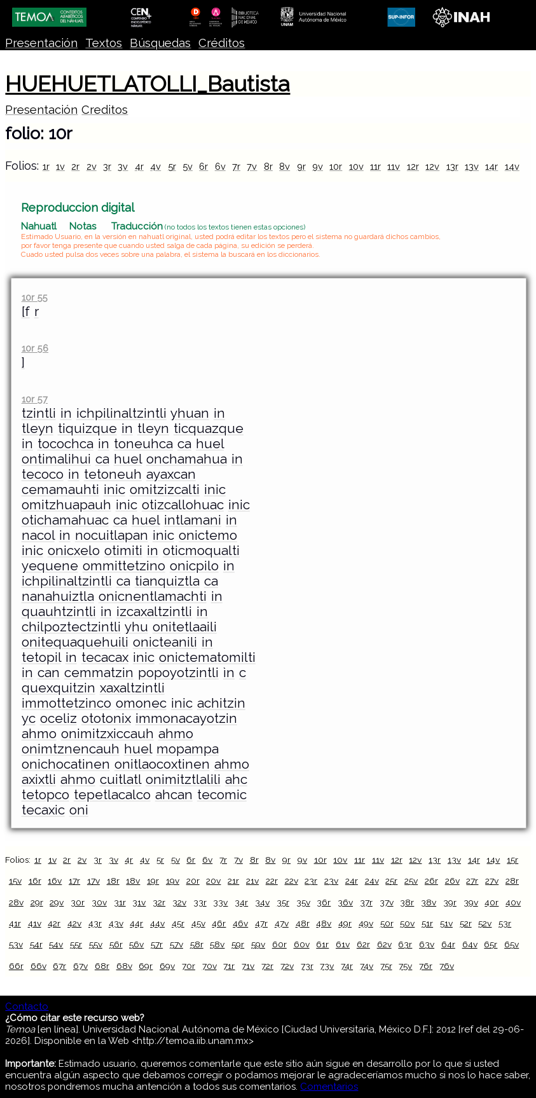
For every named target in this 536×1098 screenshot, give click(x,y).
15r (512, 859)
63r (405, 944)
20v (213, 880)
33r (200, 902)
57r (157, 944)
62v (384, 944)
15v (15, 880)
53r (504, 923)
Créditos (221, 43)
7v (252, 166)
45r (178, 923)
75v (405, 966)
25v (411, 880)
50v (407, 923)
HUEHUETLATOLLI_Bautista (147, 84)
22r (272, 880)
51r (427, 923)
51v (446, 923)
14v (512, 166)
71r (229, 966)
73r (307, 966)
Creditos (104, 109)
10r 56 (35, 348)
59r (237, 944)
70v (209, 966)
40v (513, 902)
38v (428, 902)
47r (261, 923)
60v (302, 944)
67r (59, 966)
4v (155, 166)
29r (37, 902)
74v (366, 966)
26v (452, 880)
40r (491, 902)
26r (431, 880)
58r (196, 944)
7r (236, 166)
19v (172, 880)
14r (491, 166)
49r (345, 923)
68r (102, 966)
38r (407, 902)
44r (136, 923)
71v (248, 966)
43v (116, 923)
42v (74, 923)
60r (279, 944)
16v (55, 880)
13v (472, 166)
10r (335, 166)
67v (80, 966)
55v (95, 944)
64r (448, 944)
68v (124, 966)
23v (331, 880)
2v (91, 166)
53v (16, 944)
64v (470, 944)
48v (323, 923)
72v (287, 966)
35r (283, 902)
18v (133, 880)
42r (54, 923)
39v (471, 902)
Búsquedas (160, 43)
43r (95, 923)
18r (113, 880)
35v (303, 902)
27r (472, 880)
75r (386, 966)
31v (139, 902)
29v (57, 902)
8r (268, 166)
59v (258, 944)
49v (366, 923)
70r (188, 966)
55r (76, 944)
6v (220, 166)
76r (425, 966)
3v (123, 166)
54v (56, 944)
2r (75, 166)
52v (484, 923)
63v (426, 944)
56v (136, 944)
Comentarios (329, 1086)
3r (107, 166)
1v (60, 166)
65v (511, 944)
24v (372, 880)
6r (203, 166)
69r (146, 966)
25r (391, 880)
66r (16, 966)
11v (393, 166)
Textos (103, 43)
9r (301, 166)
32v (179, 902)
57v (176, 944)
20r (193, 880)
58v (217, 944)
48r (303, 923)
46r (219, 923)
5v (187, 166)
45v (198, 923)
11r (375, 166)
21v (252, 880)
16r (35, 880)
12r (413, 166)
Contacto (26, 1006)
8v (284, 166)
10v (356, 166)
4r (139, 166)
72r (267, 966)
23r (311, 880)
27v (491, 880)
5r (172, 166)
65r (490, 944)
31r (120, 902)
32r (159, 902)
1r (46, 166)
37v (387, 902)
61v (343, 944)
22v (291, 880)
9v (317, 166)
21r (233, 880)
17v (93, 880)
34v (262, 902)
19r (153, 880)
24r (351, 880)
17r (74, 880)
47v (282, 923)
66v (38, 966)
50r (387, 923)
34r (241, 902)
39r (450, 902)
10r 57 (35, 399)
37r (366, 902)
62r (363, 944)
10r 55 (35, 297)
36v (345, 902)
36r (324, 902)
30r (78, 902)
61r (322, 944)
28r (512, 880)
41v (34, 923)
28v (16, 902)
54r (36, 944)
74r (347, 966)
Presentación (41, 43)
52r (466, 923)
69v (167, 966)
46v (240, 923)
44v (157, 923)
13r (452, 166)
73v (327, 966)
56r (116, 944)
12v (432, 166)
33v (220, 902)
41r (15, 923)
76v (446, 966)
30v (99, 902)
